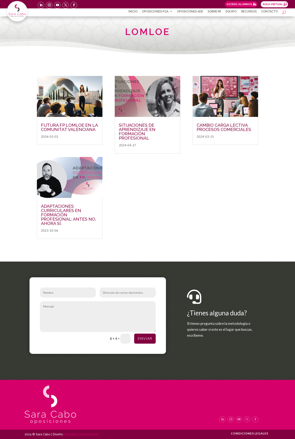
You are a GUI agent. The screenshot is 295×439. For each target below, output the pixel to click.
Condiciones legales (249, 433)
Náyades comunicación (81, 434)
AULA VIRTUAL (273, 4)
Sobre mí (214, 11)
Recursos (249, 11)
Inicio (132, 11)
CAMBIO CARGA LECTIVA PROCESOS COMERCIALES (224, 127)
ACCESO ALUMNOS (239, 4)
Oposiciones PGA (155, 11)
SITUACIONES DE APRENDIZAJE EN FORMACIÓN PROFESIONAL (137, 132)
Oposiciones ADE (190, 11)
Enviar (145, 338)
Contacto (269, 11)
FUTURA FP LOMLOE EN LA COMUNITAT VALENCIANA (69, 127)
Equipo (231, 11)
